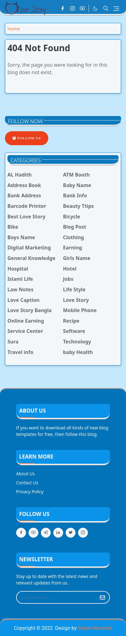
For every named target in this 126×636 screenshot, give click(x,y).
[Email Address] (56, 597)
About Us (25, 474)
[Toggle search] (105, 8)
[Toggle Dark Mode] (95, 8)
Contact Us (27, 483)
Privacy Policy (29, 492)
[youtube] (82, 8)
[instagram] (72, 8)
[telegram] (46, 533)
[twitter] (71, 533)
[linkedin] (58, 533)
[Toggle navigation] (116, 8)
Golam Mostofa (95, 628)
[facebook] (62, 8)
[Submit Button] (102, 597)
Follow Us (26, 138)
